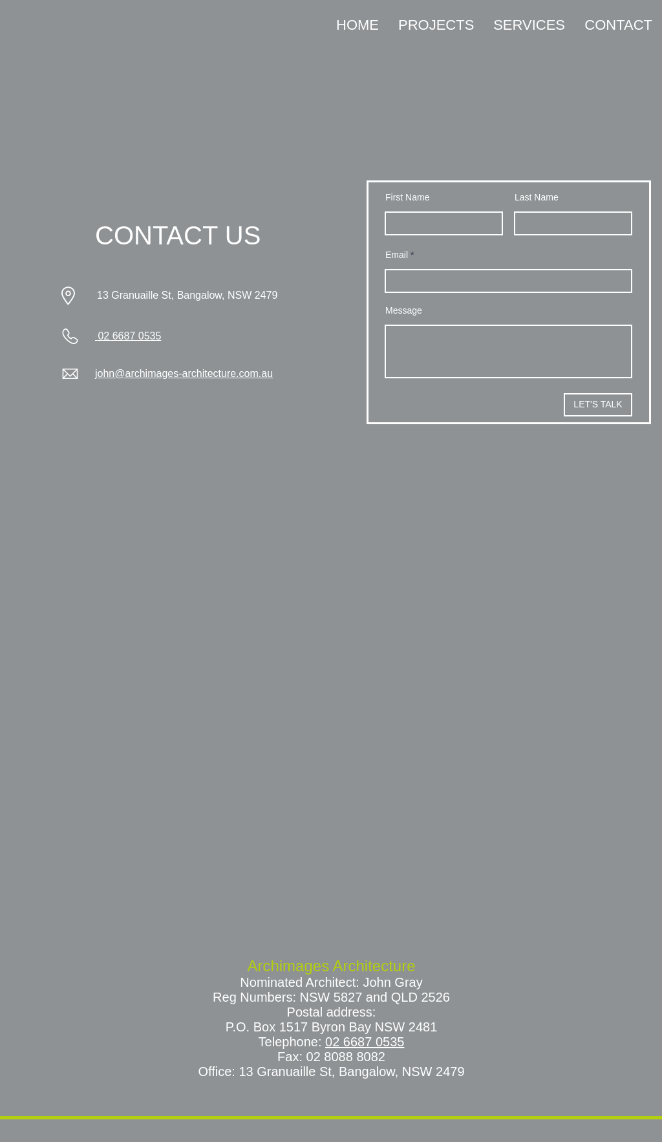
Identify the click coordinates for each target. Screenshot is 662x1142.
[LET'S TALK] (598, 404)
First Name (407, 197)
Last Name (537, 197)
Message (403, 310)
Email (396, 254)
